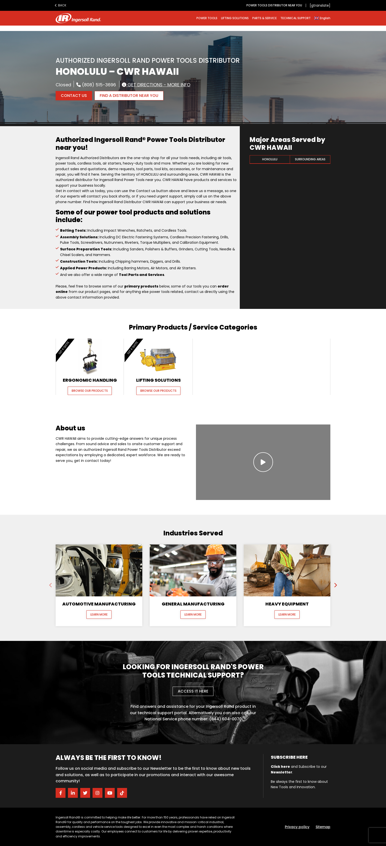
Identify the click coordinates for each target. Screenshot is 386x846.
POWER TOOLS (206, 18)
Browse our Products (90, 391)
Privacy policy (297, 826)
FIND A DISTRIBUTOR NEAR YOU (129, 95)
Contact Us (74, 95)
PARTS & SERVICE (264, 18)
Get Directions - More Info (156, 85)
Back (60, 5)
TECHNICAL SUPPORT (295, 18)
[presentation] (51, 585)
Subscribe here (289, 757)
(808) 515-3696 (96, 85)
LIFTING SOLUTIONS (235, 18)
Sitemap (323, 826)
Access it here (193, 691)
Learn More (99, 614)
